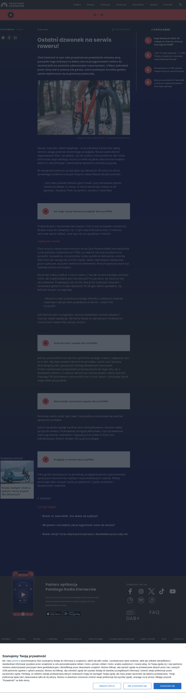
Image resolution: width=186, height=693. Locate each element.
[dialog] (93, 668)
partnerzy (16, 661)
